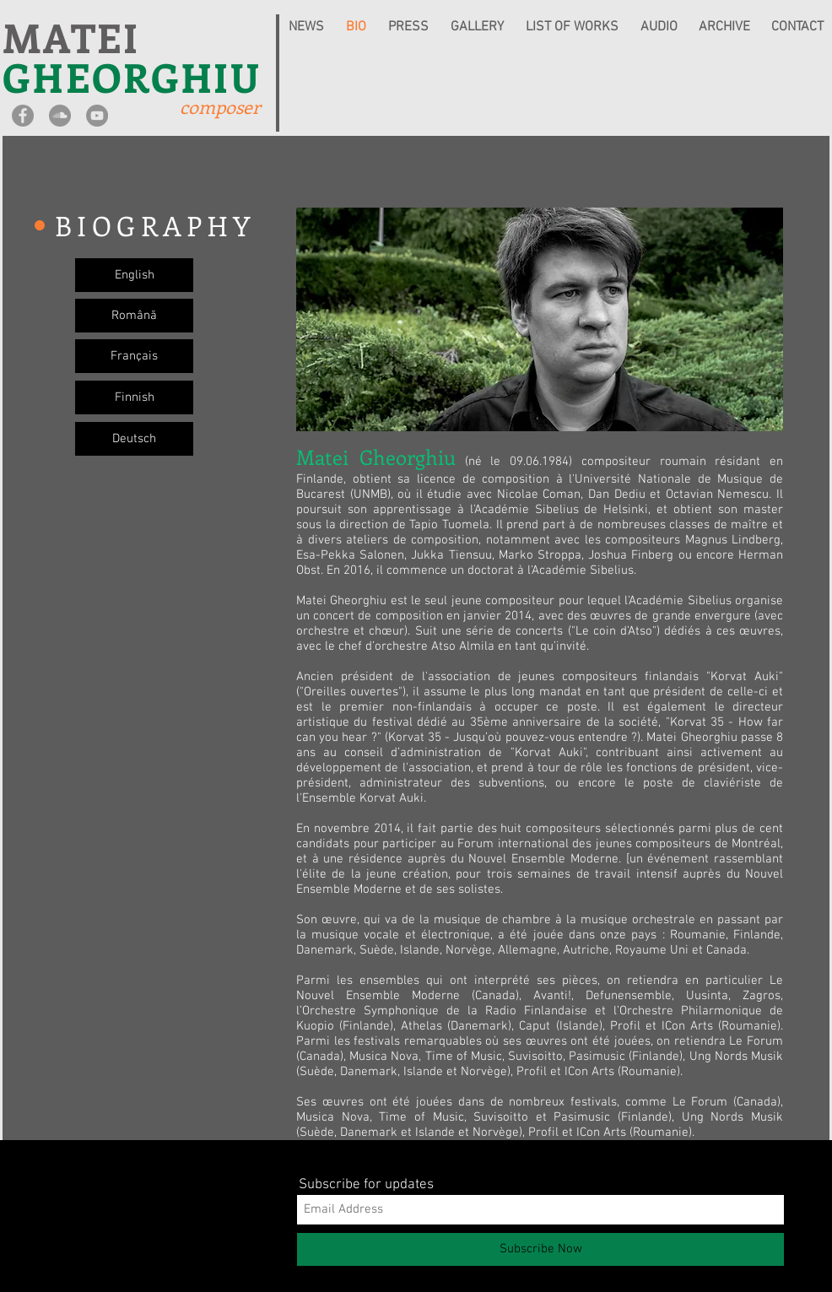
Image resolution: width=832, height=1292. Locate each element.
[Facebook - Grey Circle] (23, 116)
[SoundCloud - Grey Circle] (60, 116)
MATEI (71, 36)
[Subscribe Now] (540, 1249)
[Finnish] (134, 397)
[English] (134, 275)
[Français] (134, 356)
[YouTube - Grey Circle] (97, 116)
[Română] (134, 315)
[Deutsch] (134, 439)
